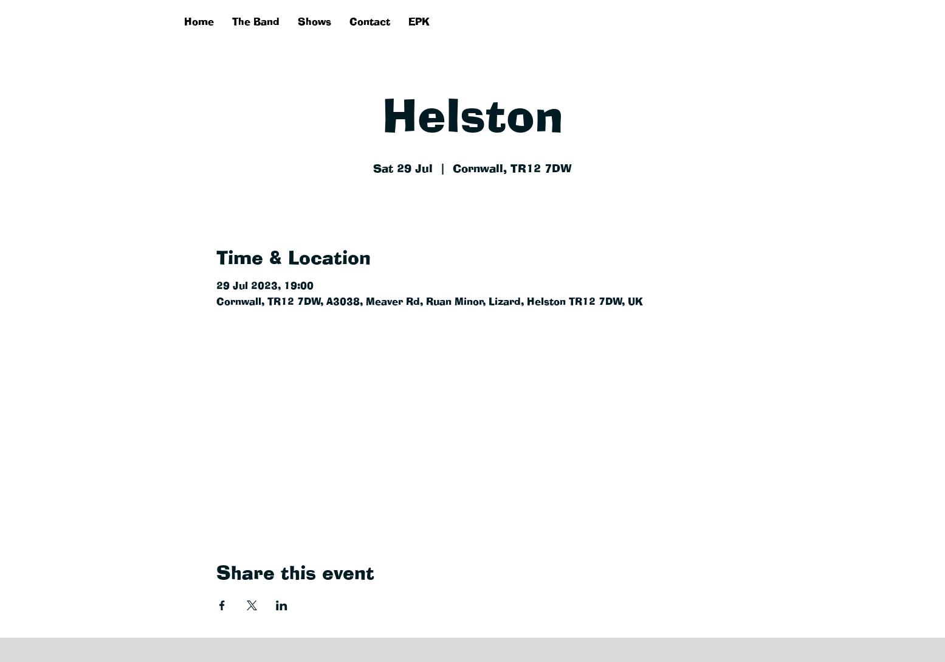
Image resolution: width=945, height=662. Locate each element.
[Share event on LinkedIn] (281, 605)
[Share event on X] (252, 605)
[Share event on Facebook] (222, 605)
